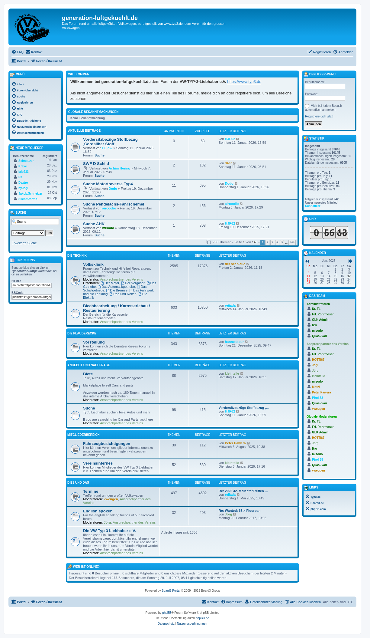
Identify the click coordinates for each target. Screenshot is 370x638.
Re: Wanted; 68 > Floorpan (240, 510)
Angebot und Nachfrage (88, 365)
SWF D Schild (96, 163)
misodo (108, 228)
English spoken (97, 511)
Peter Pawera (235, 443)
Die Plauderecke (81, 333)
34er (228, 163)
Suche (100, 155)
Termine (90, 491)
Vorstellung (94, 342)
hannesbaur (234, 342)
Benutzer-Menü (320, 74)
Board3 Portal (171, 590)
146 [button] (292, 242)
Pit (20, 177)
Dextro (23, 182)
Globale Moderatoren (322, 416)
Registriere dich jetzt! (319, 116)
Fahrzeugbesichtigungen (106, 443)
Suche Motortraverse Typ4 (108, 184)
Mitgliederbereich (83, 434)
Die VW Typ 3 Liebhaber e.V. (109, 530)
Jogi (315, 365)
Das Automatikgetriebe (116, 286)
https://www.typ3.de (244, 81)
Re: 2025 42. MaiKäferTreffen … (243, 491)
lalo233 (23, 171)
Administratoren (318, 304)
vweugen (111, 499)
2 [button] (267, 242)
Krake (22, 166)
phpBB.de (202, 618)
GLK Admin (320, 319)
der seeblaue (235, 264)
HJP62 (107, 148)
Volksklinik (93, 264)
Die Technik (77, 255)
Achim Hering (119, 168)
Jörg (107, 522)
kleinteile (232, 373)
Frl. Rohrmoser (323, 314)
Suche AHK (94, 224)
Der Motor (110, 283)
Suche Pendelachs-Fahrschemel (113, 204)
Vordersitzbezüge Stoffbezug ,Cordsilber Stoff (110, 141)
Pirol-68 (317, 398)
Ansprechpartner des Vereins (121, 279)
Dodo (113, 188)
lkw (314, 325)
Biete (88, 374)
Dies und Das (78, 482)
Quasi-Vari (319, 336)
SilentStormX (27, 199)
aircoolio (109, 208)
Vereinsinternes (98, 463)
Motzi (316, 387)
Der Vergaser (133, 283)
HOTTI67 (318, 359)
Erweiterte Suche (24, 243)
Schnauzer (26, 161)
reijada (230, 305)
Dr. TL (316, 309)
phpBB (166, 612)
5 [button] (282, 242)
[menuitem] (17, 52)
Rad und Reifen (122, 294)
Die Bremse (116, 290)
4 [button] (277, 242)
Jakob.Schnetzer (30, 193)
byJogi (23, 188)
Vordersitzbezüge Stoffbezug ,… (244, 407)
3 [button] (272, 242)
